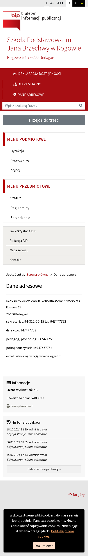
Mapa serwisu (19, 250)
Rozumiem (44, 545)
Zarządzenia (20, 217)
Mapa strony (27, 84)
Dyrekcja (17, 151)
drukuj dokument (20, 406)
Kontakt (15, 260)
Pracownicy (19, 160)
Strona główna (37, 274)
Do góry (76, 494)
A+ (53, 2)
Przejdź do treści (44, 120)
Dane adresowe (28, 94)
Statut (15, 198)
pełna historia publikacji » (44, 469)
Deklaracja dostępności (37, 73)
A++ (61, 2)
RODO (15, 170)
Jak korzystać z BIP (23, 231)
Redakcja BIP (19, 241)
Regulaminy (19, 207)
